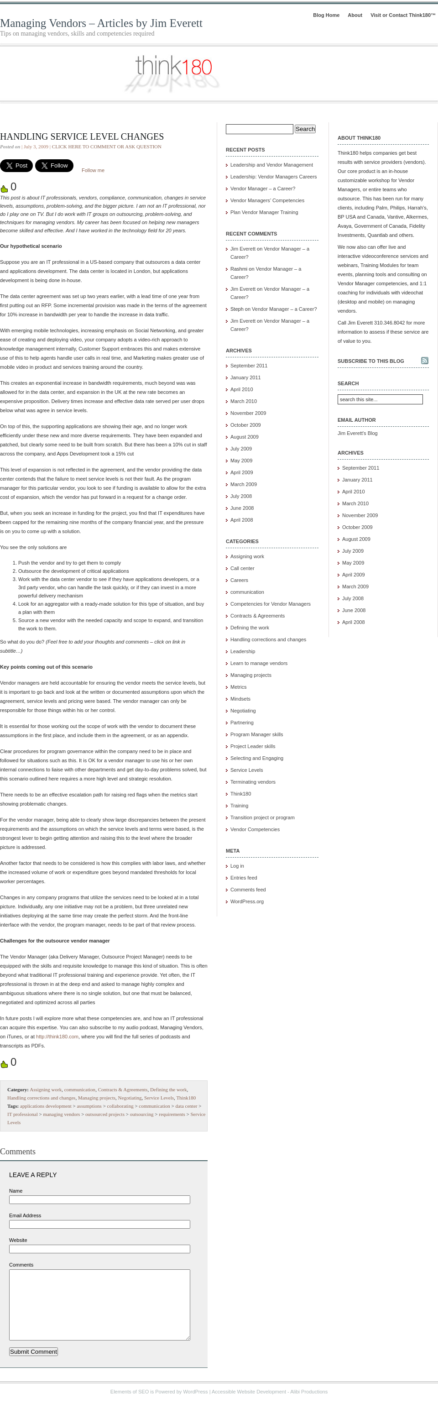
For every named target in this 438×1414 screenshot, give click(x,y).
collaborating (120, 1106)
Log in (237, 866)
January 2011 (245, 377)
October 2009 (245, 425)
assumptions (89, 1106)
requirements (172, 1114)
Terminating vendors (253, 782)
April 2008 (241, 520)
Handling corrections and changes (41, 1097)
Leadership (242, 651)
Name (15, 1191)
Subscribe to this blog (371, 361)
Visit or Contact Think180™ (403, 15)
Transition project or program (262, 817)
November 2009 (248, 413)
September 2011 (248, 365)
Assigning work (46, 1089)
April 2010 (241, 389)
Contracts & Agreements (123, 1089)
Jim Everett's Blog (358, 433)
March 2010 (243, 401)
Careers (239, 580)
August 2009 (244, 437)
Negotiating (130, 1097)
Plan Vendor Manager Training (264, 212)
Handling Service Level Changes (82, 136)
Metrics (238, 687)
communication (79, 1089)
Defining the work (168, 1089)
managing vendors (61, 1114)
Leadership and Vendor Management (271, 165)
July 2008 (241, 496)
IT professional (22, 1114)
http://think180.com (57, 1036)
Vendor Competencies (255, 829)
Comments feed (248, 889)
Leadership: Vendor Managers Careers (273, 176)
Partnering (242, 722)
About (355, 15)
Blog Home (326, 15)
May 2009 (241, 460)
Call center (242, 568)
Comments (21, 1264)
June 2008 (242, 508)
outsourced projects (105, 1114)
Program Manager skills (256, 734)
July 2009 (241, 448)
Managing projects (96, 1097)
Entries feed (243, 877)
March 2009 (243, 484)
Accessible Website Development (249, 1405)
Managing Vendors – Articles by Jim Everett (101, 23)
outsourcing (142, 1114)
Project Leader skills (252, 746)
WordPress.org (247, 901)
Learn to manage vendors (258, 663)
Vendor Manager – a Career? (262, 188)
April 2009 (241, 472)
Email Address (25, 1215)
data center (187, 1106)
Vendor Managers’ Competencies (267, 200)
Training (239, 805)
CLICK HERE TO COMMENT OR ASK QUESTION (107, 146)
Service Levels (159, 1097)
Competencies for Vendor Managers (270, 604)
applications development (46, 1106)
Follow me (93, 170)
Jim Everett (243, 248)
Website (18, 1240)
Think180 (186, 1097)
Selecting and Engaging (256, 758)
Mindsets (240, 699)
